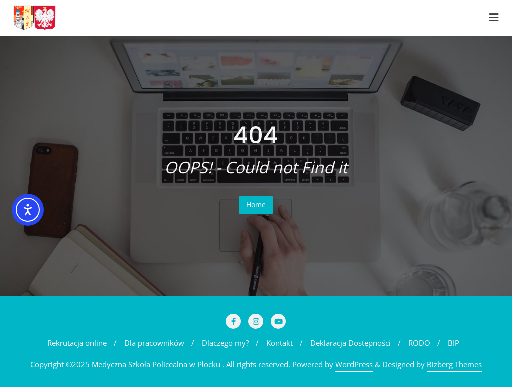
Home (256, 204)
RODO (419, 343)
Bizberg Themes (454, 364)
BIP (454, 343)
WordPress (354, 364)
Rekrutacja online (77, 343)
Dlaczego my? (225, 343)
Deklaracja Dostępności (350, 343)
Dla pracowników (154, 343)
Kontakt (279, 343)
